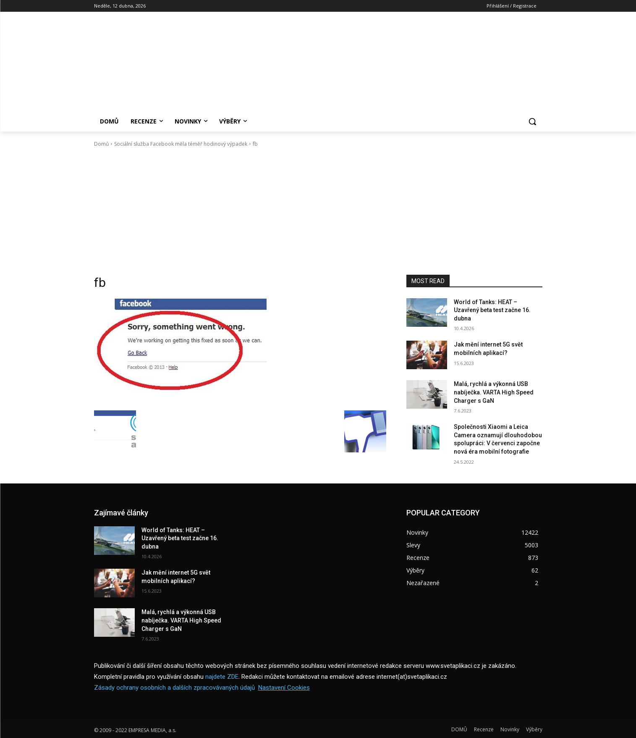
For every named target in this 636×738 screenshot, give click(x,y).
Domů (101, 143)
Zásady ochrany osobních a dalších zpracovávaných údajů (174, 687)
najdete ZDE (221, 676)
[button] (532, 121)
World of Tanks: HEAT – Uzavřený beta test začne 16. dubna (492, 310)
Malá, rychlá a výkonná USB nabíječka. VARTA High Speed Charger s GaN (494, 392)
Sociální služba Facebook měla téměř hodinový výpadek (180, 143)
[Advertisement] (318, 211)
